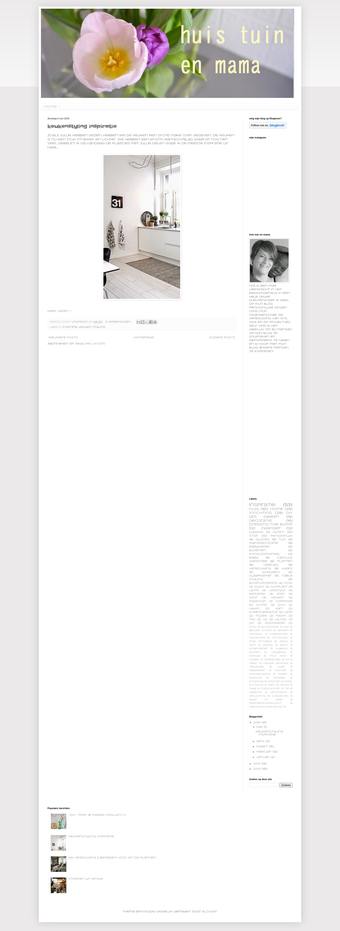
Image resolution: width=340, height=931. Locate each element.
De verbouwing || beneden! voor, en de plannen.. (112, 858)
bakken (283, 630)
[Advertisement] (281, 425)
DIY (289, 513)
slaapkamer (260, 576)
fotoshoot (280, 638)
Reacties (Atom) (90, 344)
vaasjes (270, 565)
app (286, 627)
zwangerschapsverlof (266, 707)
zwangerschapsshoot (265, 703)
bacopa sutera (260, 630)
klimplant (279, 587)
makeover (257, 601)
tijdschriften (270, 689)
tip (287, 689)
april (261, 741)
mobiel (254, 660)
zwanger (271, 528)
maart (262, 746)
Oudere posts (222, 337)
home (50, 106)
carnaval (256, 634)
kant (252, 645)
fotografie (257, 638)
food (288, 583)
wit (251, 623)
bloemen (257, 550)
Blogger (209, 911)
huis (254, 509)
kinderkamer (258, 649)
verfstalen (278, 692)
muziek (261, 616)
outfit (278, 532)
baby (253, 558)
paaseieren (257, 671)
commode (284, 601)
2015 (257, 722)
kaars (287, 568)
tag (252, 620)
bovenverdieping (263, 583)
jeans (283, 642)
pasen (281, 616)
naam (253, 663)
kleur (259, 587)
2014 (257, 764)
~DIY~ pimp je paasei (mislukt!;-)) (97, 815)
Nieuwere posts (63, 337)
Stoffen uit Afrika (86, 879)
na (287, 660)
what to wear (266, 700)
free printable (260, 642)
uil (265, 620)
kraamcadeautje (263, 612)
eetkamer (257, 594)
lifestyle (277, 590)
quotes (263, 539)
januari (263, 757)
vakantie (255, 692)
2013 (257, 769)
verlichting (257, 696)
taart (272, 685)
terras (284, 685)
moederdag (272, 660)
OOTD (252, 627)
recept (283, 674)
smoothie (256, 682)
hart (279, 609)
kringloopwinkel (264, 554)
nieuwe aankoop (275, 663)
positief (280, 671)
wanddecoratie (263, 543)
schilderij (271, 572)
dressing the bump (271, 524)
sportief (274, 682)
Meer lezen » (59, 311)
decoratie (260, 520)
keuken (85, 327)
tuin (282, 539)
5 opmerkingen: (119, 322)
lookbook (278, 652)
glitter (262, 605)
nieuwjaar (256, 667)
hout (253, 598)
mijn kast (278, 656)
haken (254, 609)
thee (252, 689)
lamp (288, 612)
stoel (288, 682)
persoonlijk (282, 536)
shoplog (255, 678)
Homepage (144, 337)
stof (253, 536)
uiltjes (281, 620)
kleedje (281, 649)
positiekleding (259, 674)
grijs (282, 605)
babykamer (259, 547)
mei (260, 727)
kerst (284, 645)
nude (281, 667)
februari (264, 752)
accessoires (270, 627)
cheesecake (279, 634)
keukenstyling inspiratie (82, 126)
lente (254, 590)
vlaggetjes (279, 696)
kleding (256, 532)
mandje (254, 656)
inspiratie (70, 327)
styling (99, 327)
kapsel (268, 645)
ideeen (271, 516)
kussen (254, 652)
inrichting (260, 513)
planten (285, 561)
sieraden (279, 678)
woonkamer (275, 623)
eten (281, 594)
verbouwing (260, 568)
